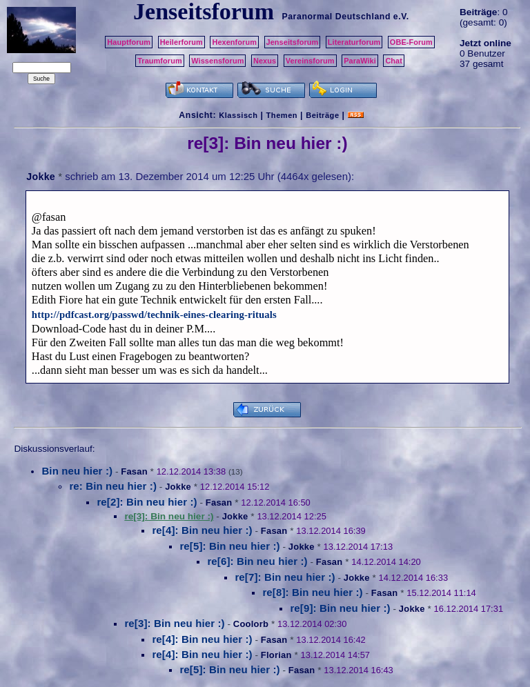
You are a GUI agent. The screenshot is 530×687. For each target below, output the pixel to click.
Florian (276, 655)
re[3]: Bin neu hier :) (174, 623)
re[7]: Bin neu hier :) (285, 577)
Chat (393, 61)
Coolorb (250, 624)
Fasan (134, 471)
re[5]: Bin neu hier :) (229, 546)
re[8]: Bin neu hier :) (312, 592)
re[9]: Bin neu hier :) (340, 608)
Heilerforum (181, 42)
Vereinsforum (310, 61)
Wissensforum (217, 61)
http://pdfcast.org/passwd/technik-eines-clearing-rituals (154, 314)
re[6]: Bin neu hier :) (257, 561)
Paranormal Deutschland (336, 16)
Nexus (264, 61)
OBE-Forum (411, 42)
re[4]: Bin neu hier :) (202, 530)
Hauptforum (128, 42)
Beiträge (322, 115)
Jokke (40, 176)
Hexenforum (234, 42)
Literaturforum (354, 42)
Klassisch (238, 115)
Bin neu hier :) (76, 471)
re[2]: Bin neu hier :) (147, 502)
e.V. (401, 16)
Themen (281, 115)
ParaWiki (360, 61)
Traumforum (159, 61)
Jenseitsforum (292, 42)
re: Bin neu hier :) (113, 486)
